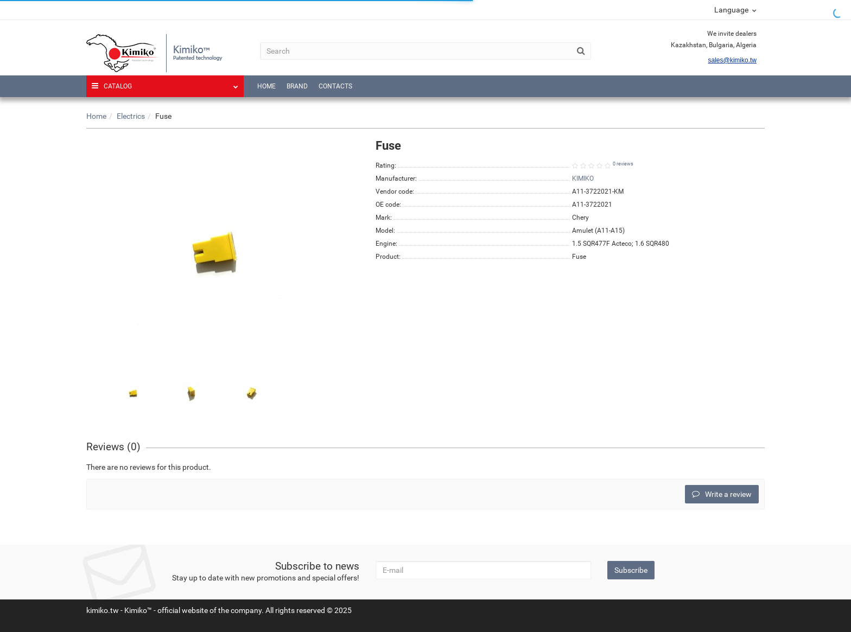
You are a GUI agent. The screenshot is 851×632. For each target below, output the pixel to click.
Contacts (335, 86)
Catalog (165, 82)
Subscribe (630, 570)
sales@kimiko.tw (732, 60)
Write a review (722, 494)
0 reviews (623, 164)
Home (266, 86)
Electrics (131, 116)
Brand (297, 86)
